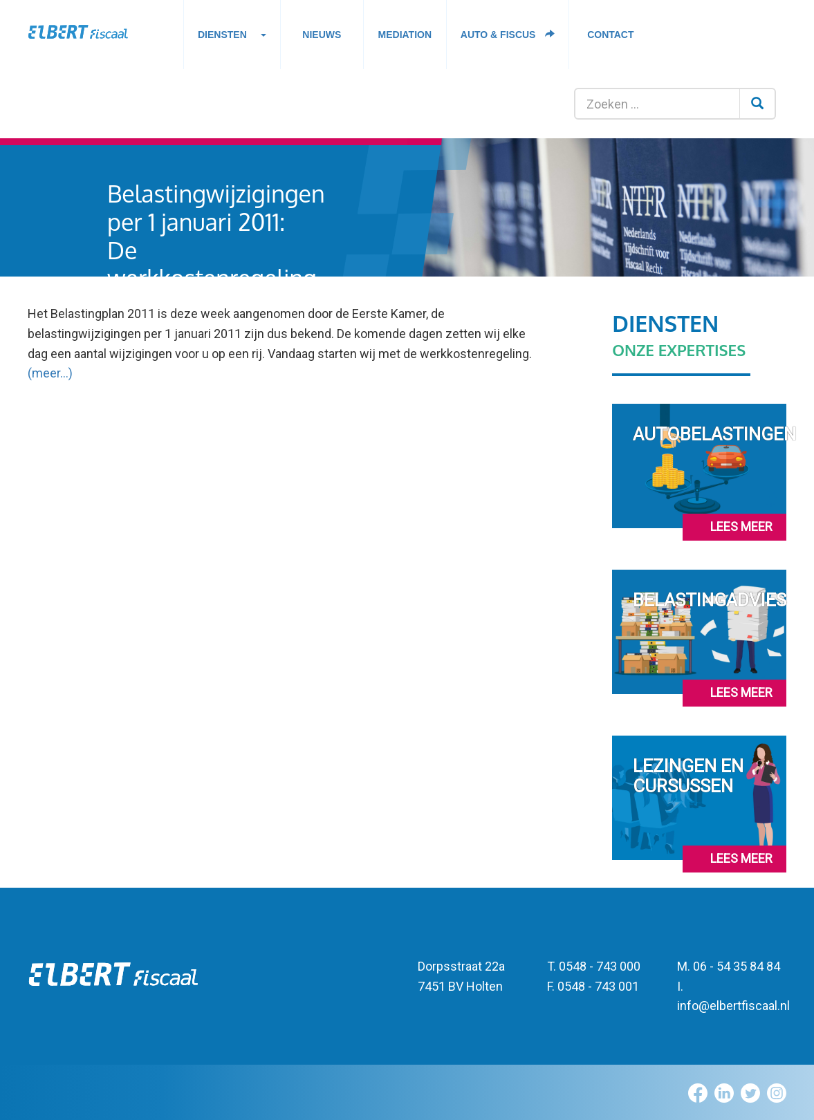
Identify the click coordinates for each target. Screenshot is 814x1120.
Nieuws (321, 34)
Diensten (232, 38)
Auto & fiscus (508, 34)
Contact (610, 34)
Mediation (405, 34)
